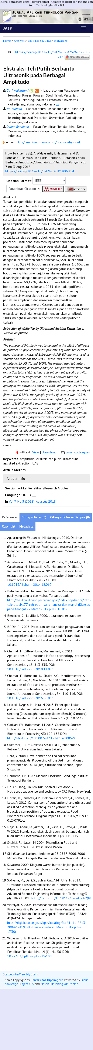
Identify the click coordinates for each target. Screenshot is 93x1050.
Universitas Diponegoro (47, 980)
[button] (4, 142)
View (35, 452)
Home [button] (7, 41)
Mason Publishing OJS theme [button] (59, 984)
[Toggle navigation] (84, 28)
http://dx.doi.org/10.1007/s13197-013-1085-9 (41, 738)
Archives (19, 41)
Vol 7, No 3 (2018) (39, 41)
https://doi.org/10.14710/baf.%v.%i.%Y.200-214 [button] (39, 171)
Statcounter (11, 974)
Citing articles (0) (33, 517)
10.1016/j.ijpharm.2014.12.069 (29, 584)
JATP (7, 28)
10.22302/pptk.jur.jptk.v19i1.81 (29, 956)
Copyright (9, 526)
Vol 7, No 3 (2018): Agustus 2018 (32, 501)
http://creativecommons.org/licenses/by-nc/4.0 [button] (49, 142)
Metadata (26, 526)
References (10, 517)
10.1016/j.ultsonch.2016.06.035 (30, 698)
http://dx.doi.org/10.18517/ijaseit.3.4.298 (61, 898)
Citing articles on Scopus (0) (70, 517)
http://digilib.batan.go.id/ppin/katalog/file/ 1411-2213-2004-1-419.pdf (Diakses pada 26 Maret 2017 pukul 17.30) (46, 927)
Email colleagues (77, 452)
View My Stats (28, 974)
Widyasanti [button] (61, 41)
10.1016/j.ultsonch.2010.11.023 (30, 669)
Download (49, 452)
